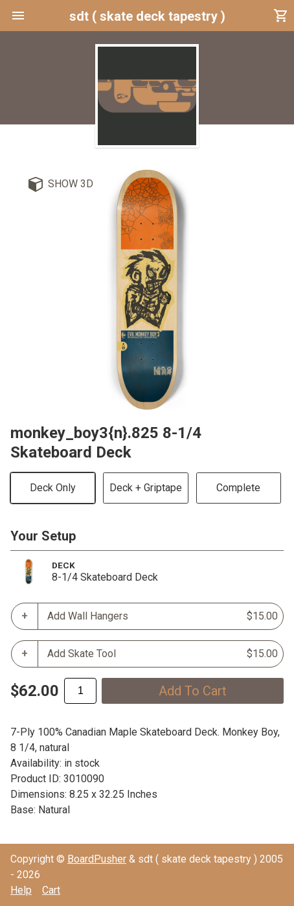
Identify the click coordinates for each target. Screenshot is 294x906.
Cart (51, 890)
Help (21, 890)
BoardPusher (96, 859)
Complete (238, 488)
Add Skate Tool (162, 654)
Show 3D (70, 184)
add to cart (193, 691)
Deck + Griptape (145, 488)
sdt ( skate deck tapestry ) (147, 16)
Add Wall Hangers (162, 616)
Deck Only (53, 488)
